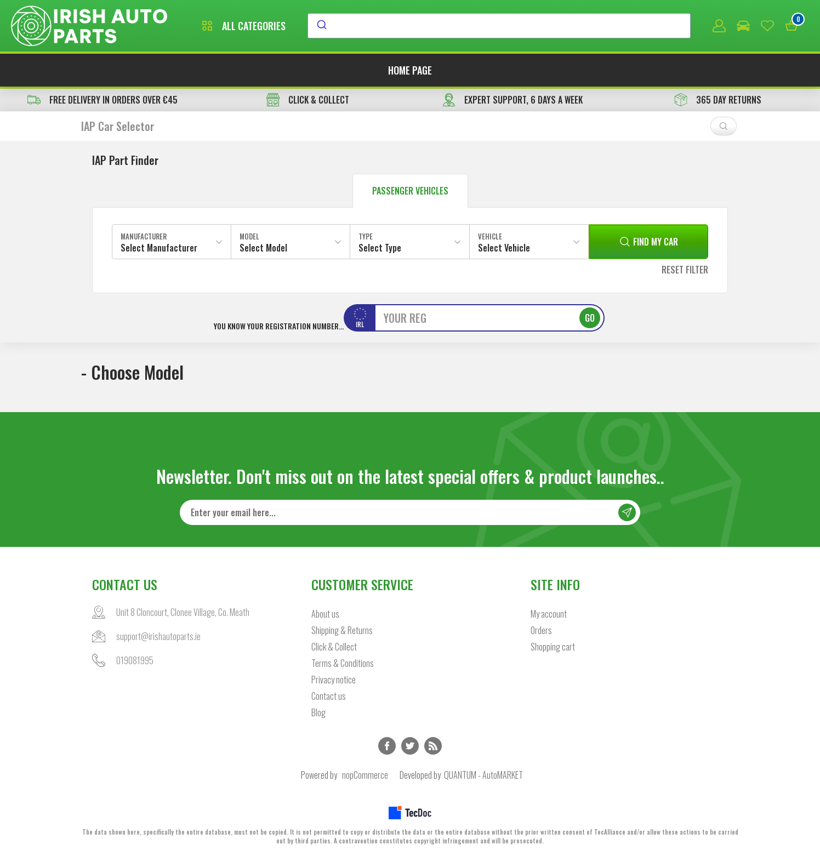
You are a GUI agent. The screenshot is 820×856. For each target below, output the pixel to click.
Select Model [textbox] (263, 247)
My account (549, 613)
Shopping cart (553, 646)
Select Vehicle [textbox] (504, 247)
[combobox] (499, 25)
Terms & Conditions (342, 663)
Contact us (328, 696)
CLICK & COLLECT (307, 99)
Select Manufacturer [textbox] (159, 247)
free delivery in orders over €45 (102, 99)
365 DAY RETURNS (717, 99)
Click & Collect (334, 646)
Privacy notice (333, 679)
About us (325, 613)
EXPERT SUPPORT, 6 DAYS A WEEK (512, 99)
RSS (433, 745)
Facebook (387, 745)
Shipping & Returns (342, 630)
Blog (318, 712)
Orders (541, 630)
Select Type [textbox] (379, 247)
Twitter (410, 745)
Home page (410, 70)
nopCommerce (365, 774)
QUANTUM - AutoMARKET (483, 774)
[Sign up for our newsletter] (410, 512)
